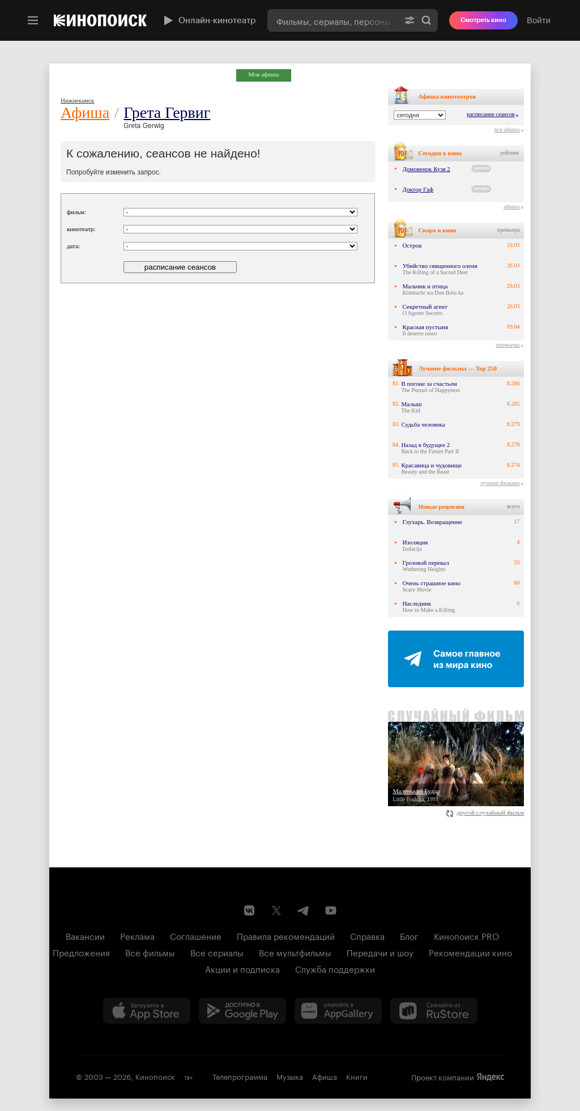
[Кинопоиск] (100, 20)
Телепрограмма (239, 1076)
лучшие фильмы (499, 483)
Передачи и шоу (380, 952)
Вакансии (85, 935)
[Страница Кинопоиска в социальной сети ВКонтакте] (249, 910)
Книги (357, 1076)
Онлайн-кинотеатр (208, 20)
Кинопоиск (155, 1076)
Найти (426, 20)
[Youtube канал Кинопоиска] (331, 910)
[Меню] (33, 20)
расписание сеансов (490, 114)
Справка (367, 935)
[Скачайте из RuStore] (433, 1011)
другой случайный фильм (485, 812)
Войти (539, 20)
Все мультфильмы (295, 952)
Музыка (289, 1076)
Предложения (81, 952)
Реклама (137, 935)
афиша (511, 206)
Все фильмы (150, 952)
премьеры (508, 345)
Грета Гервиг (166, 112)
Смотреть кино (483, 20)
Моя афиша (264, 74)
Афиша (85, 112)
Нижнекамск (77, 100)
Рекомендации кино (470, 952)
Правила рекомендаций (286, 935)
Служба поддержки (335, 968)
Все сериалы (217, 952)
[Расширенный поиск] (409, 20)
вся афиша (507, 129)
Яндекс (490, 1077)
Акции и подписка (242, 968)
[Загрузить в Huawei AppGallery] (338, 1011)
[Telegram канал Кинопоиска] (303, 910)
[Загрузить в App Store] (146, 1011)
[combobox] (332, 20)
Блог (409, 935)
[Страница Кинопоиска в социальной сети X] (276, 910)
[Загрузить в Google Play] (242, 1011)
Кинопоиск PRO (466, 935)
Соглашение (195, 935)
